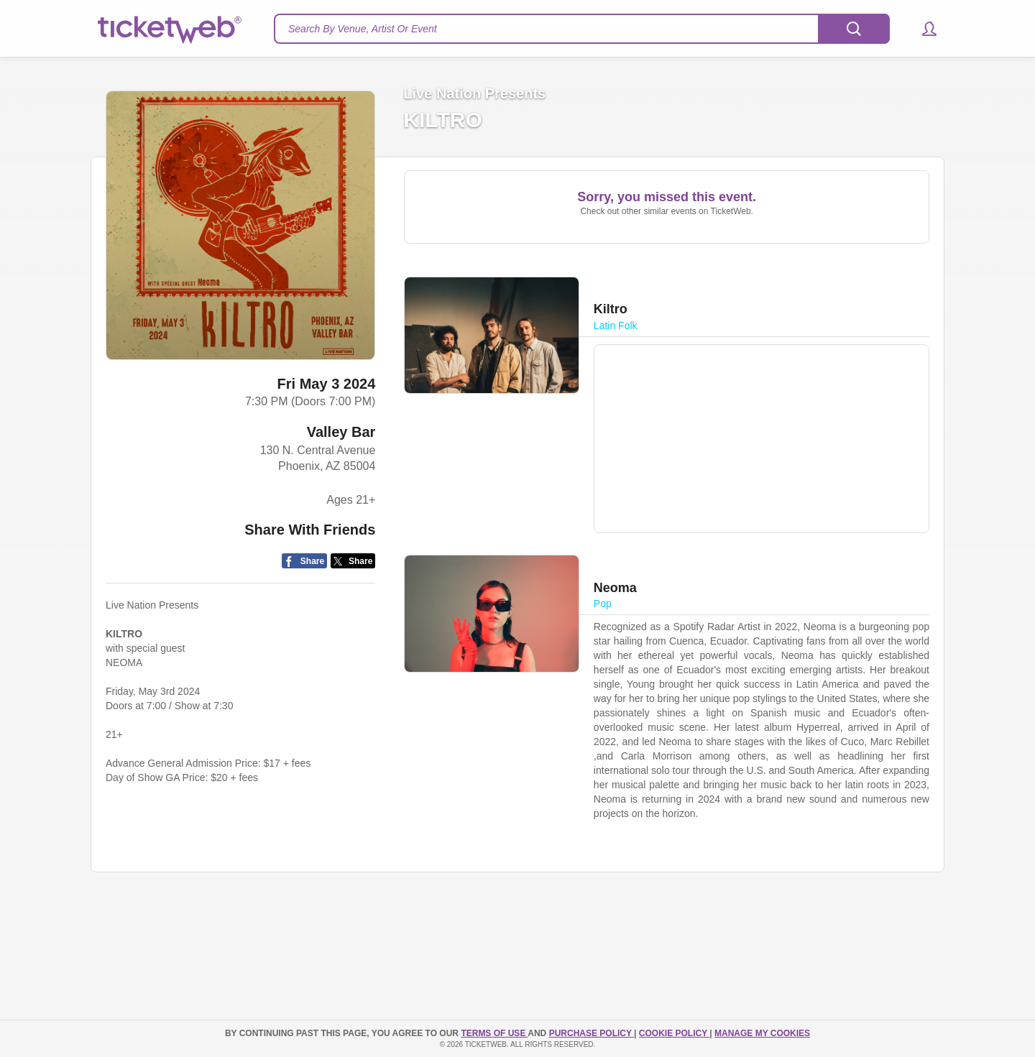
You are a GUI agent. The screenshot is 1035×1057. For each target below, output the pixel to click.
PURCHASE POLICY (591, 1033)
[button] (922, 29)
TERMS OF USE (494, 1033)
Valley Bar (341, 432)
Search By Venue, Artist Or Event (362, 28)
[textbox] (582, 29)
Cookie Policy (674, 1033)
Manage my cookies (762, 1033)
